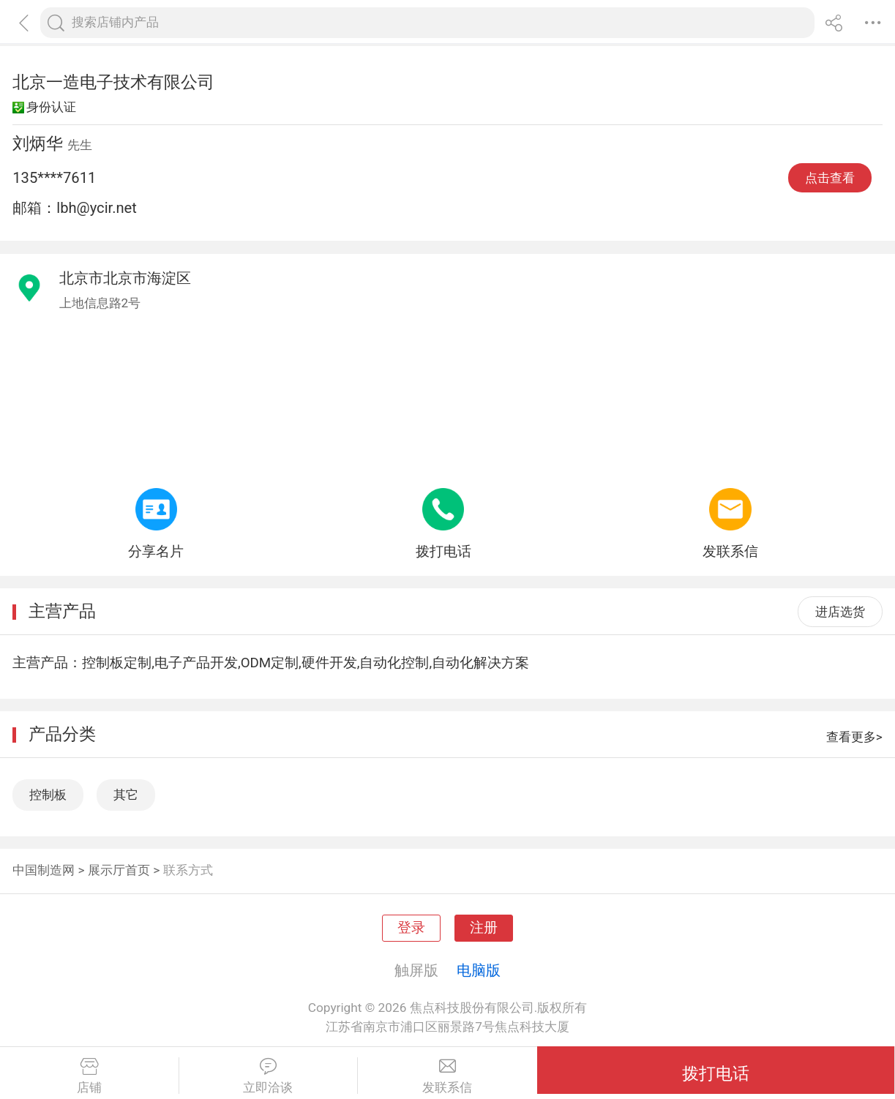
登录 (411, 928)
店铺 (89, 1076)
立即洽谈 (268, 1076)
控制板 (48, 794)
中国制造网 (43, 870)
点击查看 (830, 177)
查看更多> (854, 736)
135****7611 (54, 178)
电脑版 (479, 970)
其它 (125, 794)
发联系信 (447, 1076)
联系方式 (188, 870)
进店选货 (840, 611)
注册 (484, 928)
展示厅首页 (119, 870)
